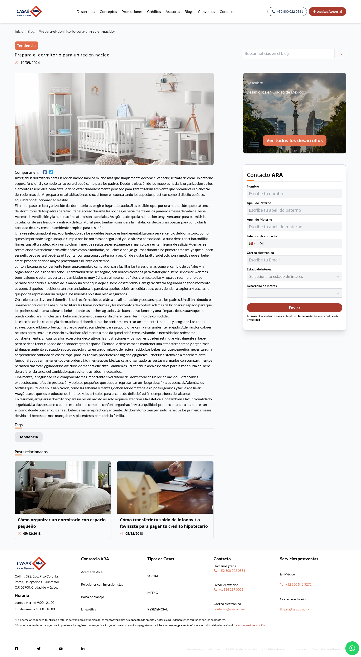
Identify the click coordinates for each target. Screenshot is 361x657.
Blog (31, 31)
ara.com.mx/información (250, 625)
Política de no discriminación (285, 649)
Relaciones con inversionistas (102, 584)
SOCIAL (153, 576)
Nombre (253, 186)
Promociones (132, 11)
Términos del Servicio (310, 316)
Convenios (206, 11)
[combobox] (249, 276)
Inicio (19, 31)
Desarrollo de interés (262, 286)
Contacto (227, 11)
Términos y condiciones (203, 649)
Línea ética (88, 609)
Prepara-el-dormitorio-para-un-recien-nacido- (76, 31)
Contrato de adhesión (327, 649)
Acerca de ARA (92, 572)
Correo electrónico (260, 253)
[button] (251, 243)
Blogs (189, 11)
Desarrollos (86, 11)
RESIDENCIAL (157, 609)
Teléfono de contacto (262, 236)
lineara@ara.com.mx (294, 609)
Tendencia (28, 437)
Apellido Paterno (259, 203)
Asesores (173, 11)
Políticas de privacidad (242, 649)
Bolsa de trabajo (92, 597)
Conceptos (108, 11)
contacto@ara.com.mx (230, 609)
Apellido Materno (259, 219)
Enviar (294, 307)
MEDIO (152, 593)
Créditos (154, 11)
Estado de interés (259, 269)
